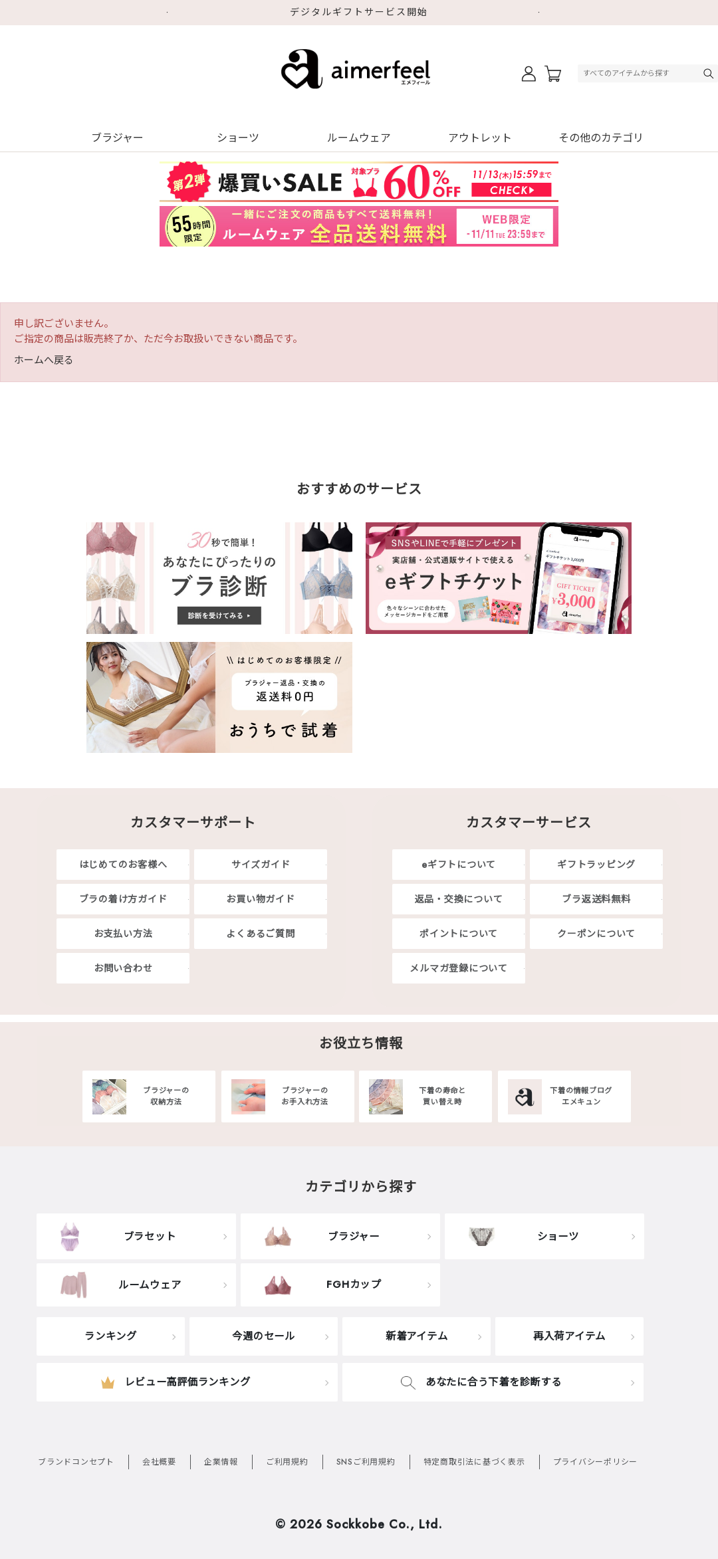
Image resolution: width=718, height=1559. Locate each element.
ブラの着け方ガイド (123, 899)
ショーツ (238, 138)
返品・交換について (459, 899)
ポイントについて (458, 933)
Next (545, 12)
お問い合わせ (123, 968)
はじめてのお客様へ (123, 864)
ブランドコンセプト (76, 1462)
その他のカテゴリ (601, 138)
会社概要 (159, 1462)
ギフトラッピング (596, 864)
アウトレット (480, 138)
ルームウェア (359, 138)
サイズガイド (261, 864)
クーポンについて (596, 933)
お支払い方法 (123, 933)
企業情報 (221, 1462)
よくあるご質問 (260, 933)
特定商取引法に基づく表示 (474, 1462)
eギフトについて (458, 864)
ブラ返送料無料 (596, 899)
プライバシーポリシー (595, 1462)
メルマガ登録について (459, 968)
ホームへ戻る (44, 360)
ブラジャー (117, 138)
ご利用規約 (287, 1462)
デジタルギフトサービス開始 (359, 12)
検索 (710, 73)
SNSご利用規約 (366, 1462)
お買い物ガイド (260, 899)
